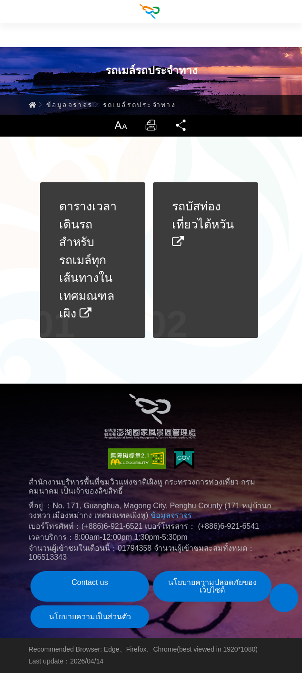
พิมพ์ (151, 125)
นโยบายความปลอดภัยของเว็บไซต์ (212, 586)
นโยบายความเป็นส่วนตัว (90, 617)
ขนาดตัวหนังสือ (120, 125)
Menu (12, 12)
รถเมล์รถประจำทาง (139, 104)
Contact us (89, 582)
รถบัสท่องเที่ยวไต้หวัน (203, 223)
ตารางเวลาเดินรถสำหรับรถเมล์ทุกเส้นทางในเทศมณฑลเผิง (88, 259)
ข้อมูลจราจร (69, 104)
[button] (284, 598)
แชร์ (181, 125)
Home (32, 104)
